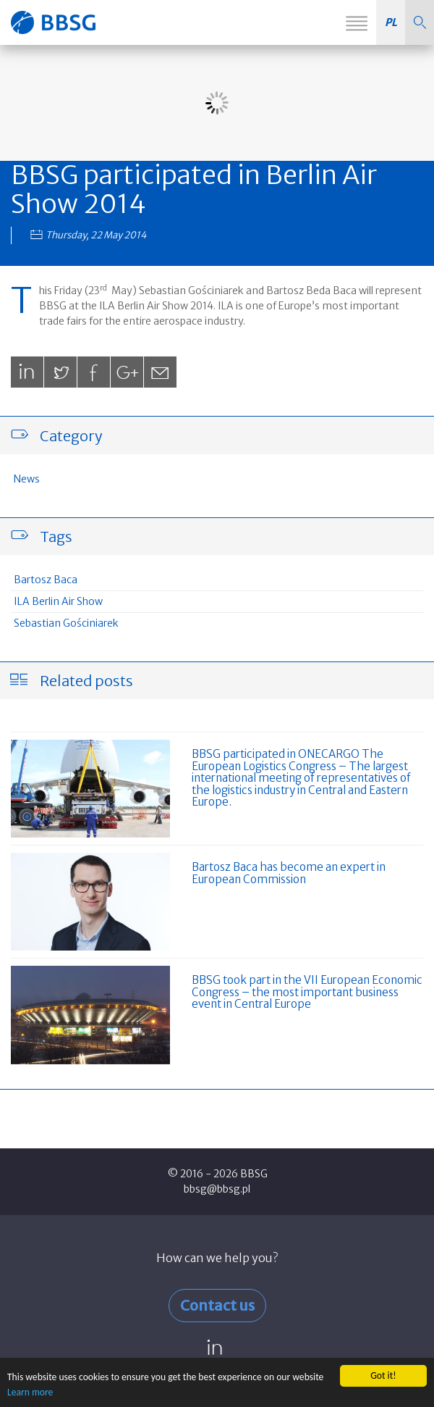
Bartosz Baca (45, 579)
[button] (419, 22)
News (27, 478)
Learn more (30, 1392)
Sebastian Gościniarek (66, 623)
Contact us (217, 1305)
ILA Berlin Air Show (58, 601)
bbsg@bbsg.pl (217, 1188)
